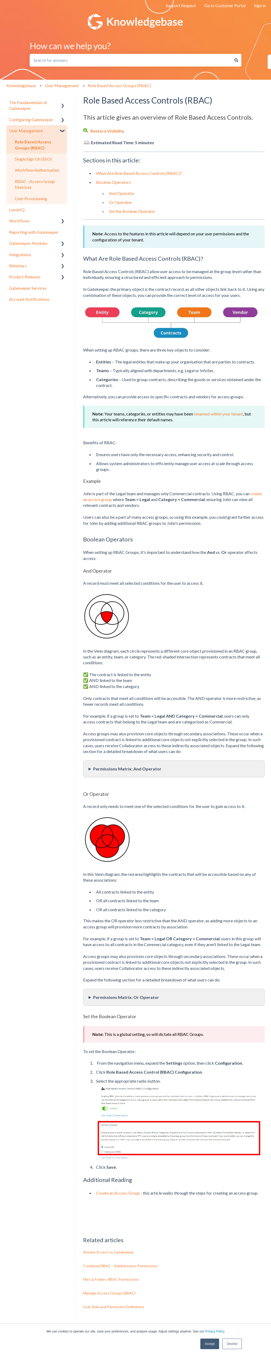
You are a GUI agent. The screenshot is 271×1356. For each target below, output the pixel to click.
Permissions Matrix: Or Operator (126, 997)
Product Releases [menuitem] (24, 276)
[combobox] (130, 60)
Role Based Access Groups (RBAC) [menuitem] (33, 144)
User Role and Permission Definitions (113, 1306)
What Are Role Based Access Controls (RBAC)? (139, 173)
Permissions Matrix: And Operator (127, 768)
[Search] (236, 60)
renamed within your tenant (218, 413)
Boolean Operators (113, 182)
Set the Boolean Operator (132, 211)
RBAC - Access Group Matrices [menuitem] (35, 184)
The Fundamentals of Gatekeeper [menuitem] (28, 105)
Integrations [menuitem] (20, 254)
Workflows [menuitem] (19, 220)
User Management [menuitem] (26, 130)
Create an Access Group (118, 1192)
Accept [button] (210, 1344)
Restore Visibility (107, 130)
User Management (62, 85)
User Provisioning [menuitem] (31, 198)
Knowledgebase (21, 85)
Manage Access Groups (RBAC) (109, 1293)
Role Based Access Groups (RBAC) (119, 85)
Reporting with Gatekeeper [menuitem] (33, 232)
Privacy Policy (215, 1331)
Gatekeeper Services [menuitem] (28, 288)
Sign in (260, 5)
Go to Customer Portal (225, 5)
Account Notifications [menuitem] (29, 299)
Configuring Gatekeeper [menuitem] (31, 119)
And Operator (121, 193)
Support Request (181, 5)
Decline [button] (232, 1344)
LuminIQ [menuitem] (17, 209)
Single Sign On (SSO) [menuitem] (33, 158)
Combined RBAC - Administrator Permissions (120, 1266)
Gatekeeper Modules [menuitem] (28, 243)
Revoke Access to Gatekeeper (108, 1252)
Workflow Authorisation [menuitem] (37, 169)
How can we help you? (70, 46)
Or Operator (120, 202)
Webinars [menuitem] (18, 265)
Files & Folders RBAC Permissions (111, 1279)
